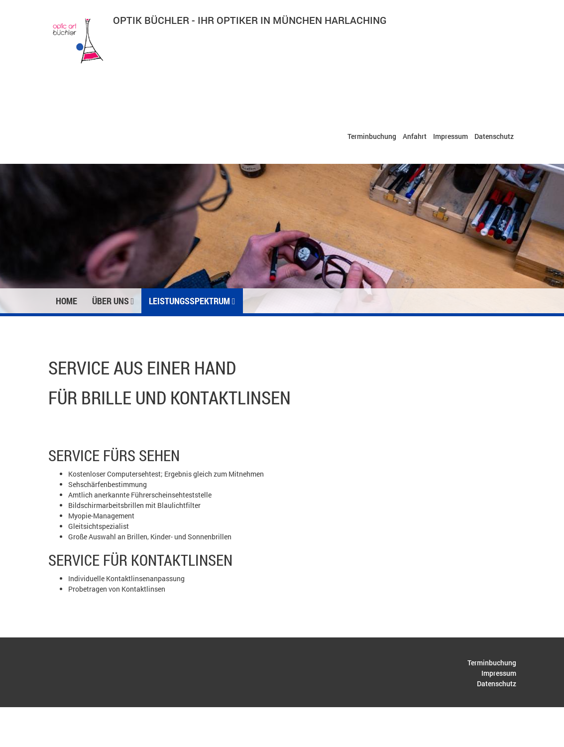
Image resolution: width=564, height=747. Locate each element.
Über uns (113, 301)
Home (66, 301)
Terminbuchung (371, 136)
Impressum (450, 136)
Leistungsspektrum (192, 301)
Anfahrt (415, 136)
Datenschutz (494, 136)
